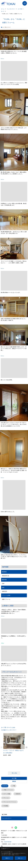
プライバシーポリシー (15, 853)
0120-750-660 (7, 841)
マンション (6, 797)
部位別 (14, 781)
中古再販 (6, 805)
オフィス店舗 (7, 793)
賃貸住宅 (18, 793)
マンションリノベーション (10, 801)
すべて (5, 785)
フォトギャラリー (6, 817)
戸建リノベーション (8, 789)
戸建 (14, 785)
